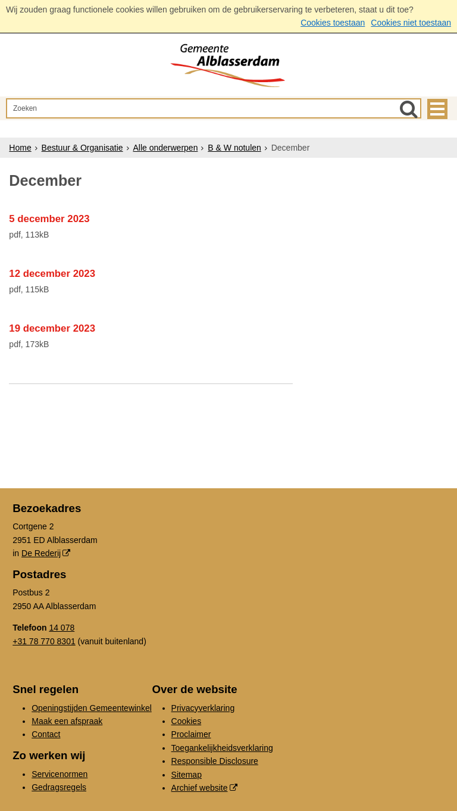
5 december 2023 (49, 218)
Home (20, 147)
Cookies (186, 721)
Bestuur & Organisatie (82, 147)
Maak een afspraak (67, 721)
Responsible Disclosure (214, 761)
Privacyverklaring (203, 708)
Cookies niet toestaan (411, 22)
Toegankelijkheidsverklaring (222, 748)
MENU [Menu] (437, 109)
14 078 (61, 627)
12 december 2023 (52, 273)
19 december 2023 (52, 328)
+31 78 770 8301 (44, 641)
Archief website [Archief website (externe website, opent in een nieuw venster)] (199, 788)
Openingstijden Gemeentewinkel (92, 708)
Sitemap (186, 774)
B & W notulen (234, 147)
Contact (46, 734)
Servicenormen (59, 774)
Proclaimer (191, 734)
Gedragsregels (59, 787)
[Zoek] (409, 108)
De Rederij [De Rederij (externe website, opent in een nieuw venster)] (41, 553)
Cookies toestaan (333, 22)
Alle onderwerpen (165, 147)
